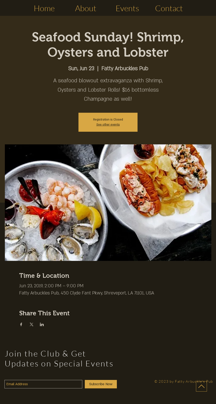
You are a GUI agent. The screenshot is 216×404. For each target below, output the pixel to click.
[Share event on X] (32, 324)
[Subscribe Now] (101, 384)
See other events (108, 125)
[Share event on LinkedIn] (42, 324)
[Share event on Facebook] (21, 324)
